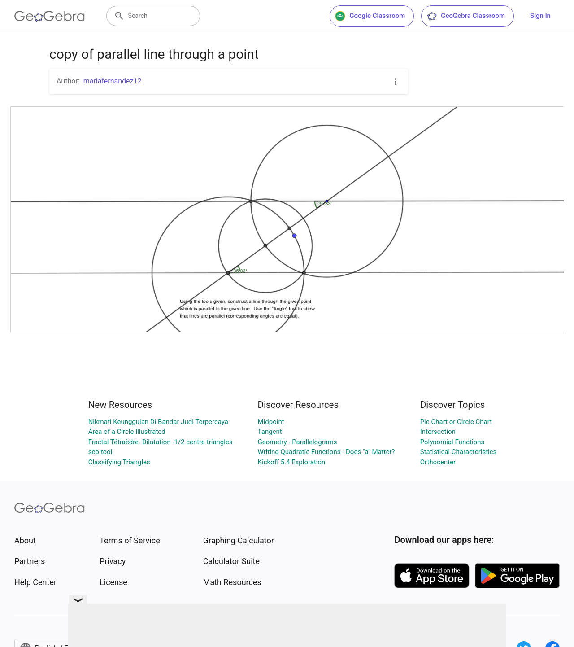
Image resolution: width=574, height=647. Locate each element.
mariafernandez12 (112, 81)
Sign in (540, 16)
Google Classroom (370, 16)
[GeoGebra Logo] (49, 16)
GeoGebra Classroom (465, 16)
